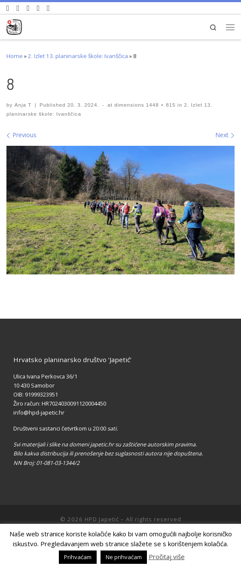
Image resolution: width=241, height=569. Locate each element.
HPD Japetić (102, 519)
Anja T (23, 105)
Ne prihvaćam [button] (124, 557)
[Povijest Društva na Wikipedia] (38, 8)
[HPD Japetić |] (14, 25)
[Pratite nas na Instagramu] (28, 8)
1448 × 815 (160, 105)
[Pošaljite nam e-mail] (48, 8)
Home (14, 56)
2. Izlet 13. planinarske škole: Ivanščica (78, 56)
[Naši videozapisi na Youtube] (7, 8)
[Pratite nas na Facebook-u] (18, 8)
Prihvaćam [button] (78, 557)
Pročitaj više (167, 556)
